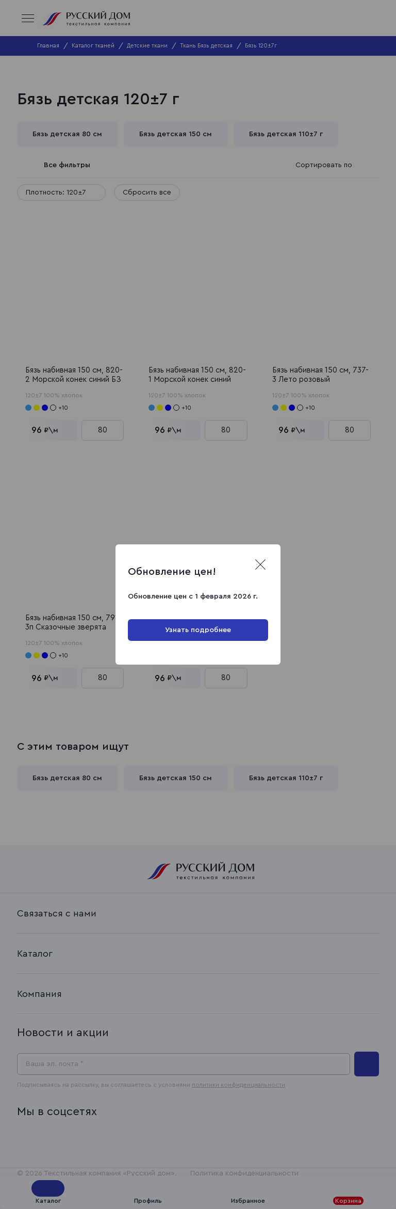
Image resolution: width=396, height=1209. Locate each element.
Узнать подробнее (198, 630)
